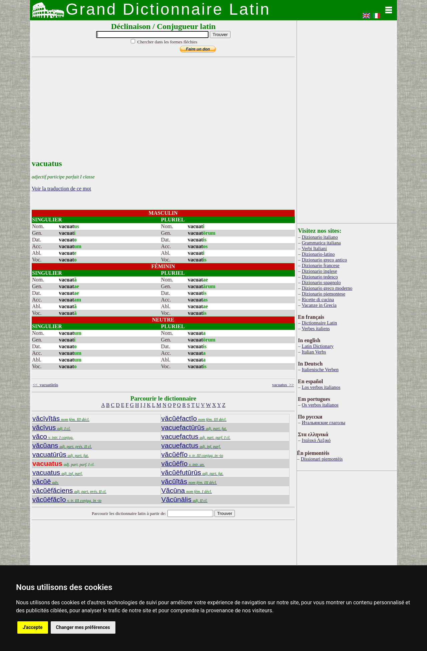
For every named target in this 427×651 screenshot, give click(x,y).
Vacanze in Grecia (319, 305)
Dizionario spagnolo (321, 282)
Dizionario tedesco (320, 276)
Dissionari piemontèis (322, 459)
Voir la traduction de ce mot (61, 188)
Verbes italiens (316, 328)
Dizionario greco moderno (327, 288)
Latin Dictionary (318, 346)
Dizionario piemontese (323, 293)
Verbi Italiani (314, 248)
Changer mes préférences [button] (83, 627)
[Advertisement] (162, 112)
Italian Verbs (314, 352)
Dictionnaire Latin (319, 323)
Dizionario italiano (320, 237)
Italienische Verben (320, 369)
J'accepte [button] (33, 627)
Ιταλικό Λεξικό (316, 440)
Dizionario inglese (319, 271)
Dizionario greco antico (324, 259)
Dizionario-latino (318, 254)
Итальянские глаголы (323, 422)
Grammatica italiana (321, 242)
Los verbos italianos (321, 387)
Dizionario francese (320, 265)
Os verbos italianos (320, 405)
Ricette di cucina (318, 299)
